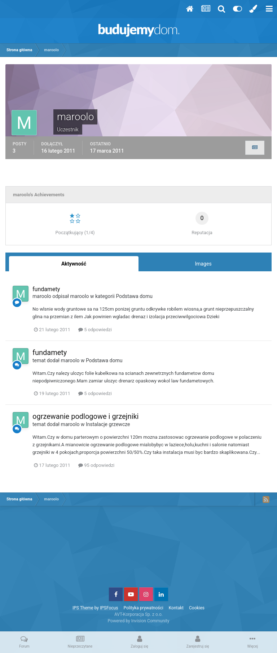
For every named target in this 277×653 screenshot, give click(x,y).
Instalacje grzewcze (108, 424)
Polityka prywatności (143, 607)
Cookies (197, 607)
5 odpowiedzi (95, 329)
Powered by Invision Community (139, 620)
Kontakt (176, 607)
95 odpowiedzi (96, 465)
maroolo (41, 296)
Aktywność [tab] (73, 264)
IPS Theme (82, 607)
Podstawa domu (134, 296)
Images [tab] (203, 264)
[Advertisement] (138, 549)
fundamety (46, 289)
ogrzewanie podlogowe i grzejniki (85, 416)
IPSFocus (109, 607)
